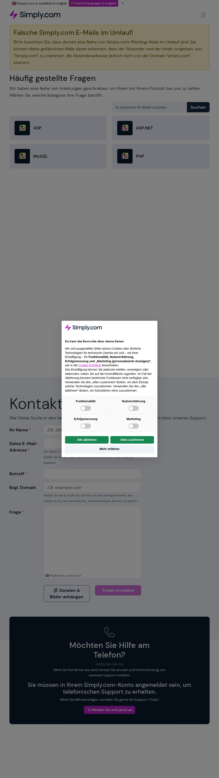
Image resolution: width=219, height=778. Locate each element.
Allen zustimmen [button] (132, 439)
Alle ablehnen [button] (86, 439)
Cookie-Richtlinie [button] (90, 365)
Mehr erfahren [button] (109, 449)
